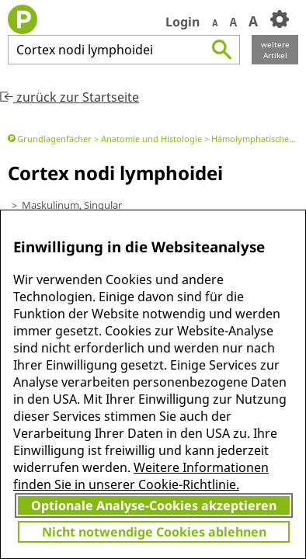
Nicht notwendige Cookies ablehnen (154, 531)
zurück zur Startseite (69, 97)
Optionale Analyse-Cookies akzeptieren (153, 505)
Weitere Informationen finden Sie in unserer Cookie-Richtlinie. (141, 476)
